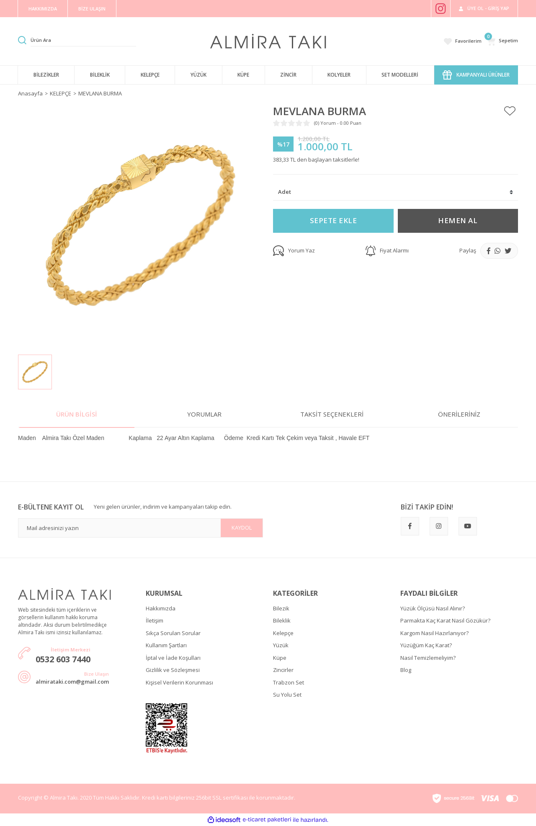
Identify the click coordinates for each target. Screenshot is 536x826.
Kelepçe (283, 633)
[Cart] (502, 41)
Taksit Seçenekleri (331, 414)
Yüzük (281, 645)
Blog (405, 670)
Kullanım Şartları (166, 645)
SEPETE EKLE (333, 220)
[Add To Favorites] (509, 111)
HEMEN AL (457, 220)
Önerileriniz (459, 414)
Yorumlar (204, 414)
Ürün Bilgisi (76, 414)
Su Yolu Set (287, 694)
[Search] (83, 40)
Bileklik (282, 620)
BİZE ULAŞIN (92, 8)
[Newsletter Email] (140, 528)
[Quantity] (395, 193)
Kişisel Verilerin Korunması (179, 682)
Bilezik (281, 608)
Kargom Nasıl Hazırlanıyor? (434, 633)
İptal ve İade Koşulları (173, 657)
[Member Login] (484, 8)
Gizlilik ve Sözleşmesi (173, 670)
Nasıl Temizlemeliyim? (428, 657)
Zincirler (283, 670)
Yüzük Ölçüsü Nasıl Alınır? (432, 608)
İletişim (154, 620)
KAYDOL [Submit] (242, 527)
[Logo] (268, 40)
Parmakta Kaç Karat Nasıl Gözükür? (445, 620)
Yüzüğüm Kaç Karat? (426, 645)
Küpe (279, 657)
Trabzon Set (288, 682)
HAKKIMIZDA (42, 8)
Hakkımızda (160, 608)
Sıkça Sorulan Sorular (173, 633)
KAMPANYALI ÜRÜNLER (476, 75)
